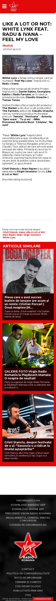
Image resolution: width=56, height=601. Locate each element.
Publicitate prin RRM (28, 590)
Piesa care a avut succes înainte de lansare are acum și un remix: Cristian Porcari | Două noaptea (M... (26, 302)
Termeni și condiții (28, 582)
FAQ (28, 595)
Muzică (8, 45)
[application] (46, 6)
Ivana (22, 232)
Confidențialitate (42, 599)
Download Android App (28, 505)
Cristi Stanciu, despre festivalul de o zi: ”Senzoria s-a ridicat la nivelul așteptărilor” (27, 446)
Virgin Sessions (32, 235)
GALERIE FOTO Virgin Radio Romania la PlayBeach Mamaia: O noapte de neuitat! (27, 375)
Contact (28, 569)
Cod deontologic (28, 586)
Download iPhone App (28, 509)
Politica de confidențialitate (28, 573)
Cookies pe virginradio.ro (28, 525)
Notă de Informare (28, 577)
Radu (20, 235)
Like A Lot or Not (35, 232)
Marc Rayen (9, 235)
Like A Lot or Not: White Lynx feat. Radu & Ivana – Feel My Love (27, 31)
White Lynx (9, 237)
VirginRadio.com (28, 500)
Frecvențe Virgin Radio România (28, 513)
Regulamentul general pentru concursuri (28, 519)
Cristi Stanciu (10, 232)
